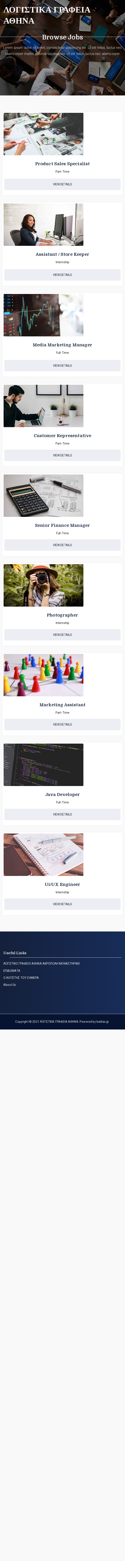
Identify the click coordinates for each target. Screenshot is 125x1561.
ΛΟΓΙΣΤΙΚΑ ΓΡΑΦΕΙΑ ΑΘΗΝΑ (59, 1021)
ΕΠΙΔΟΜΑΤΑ (11, 970)
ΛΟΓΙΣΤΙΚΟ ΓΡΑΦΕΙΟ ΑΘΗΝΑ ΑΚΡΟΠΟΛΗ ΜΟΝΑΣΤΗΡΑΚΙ (41, 963)
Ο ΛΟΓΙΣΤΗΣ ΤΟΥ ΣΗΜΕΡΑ (21, 977)
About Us (9, 984)
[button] (62, 184)
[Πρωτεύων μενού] (118, 18)
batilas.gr (102, 1021)
